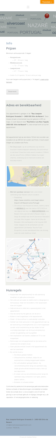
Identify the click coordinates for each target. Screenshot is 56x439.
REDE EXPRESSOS (38, 211)
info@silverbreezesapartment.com (18, 425)
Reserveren (12, 91)
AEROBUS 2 (20, 208)
